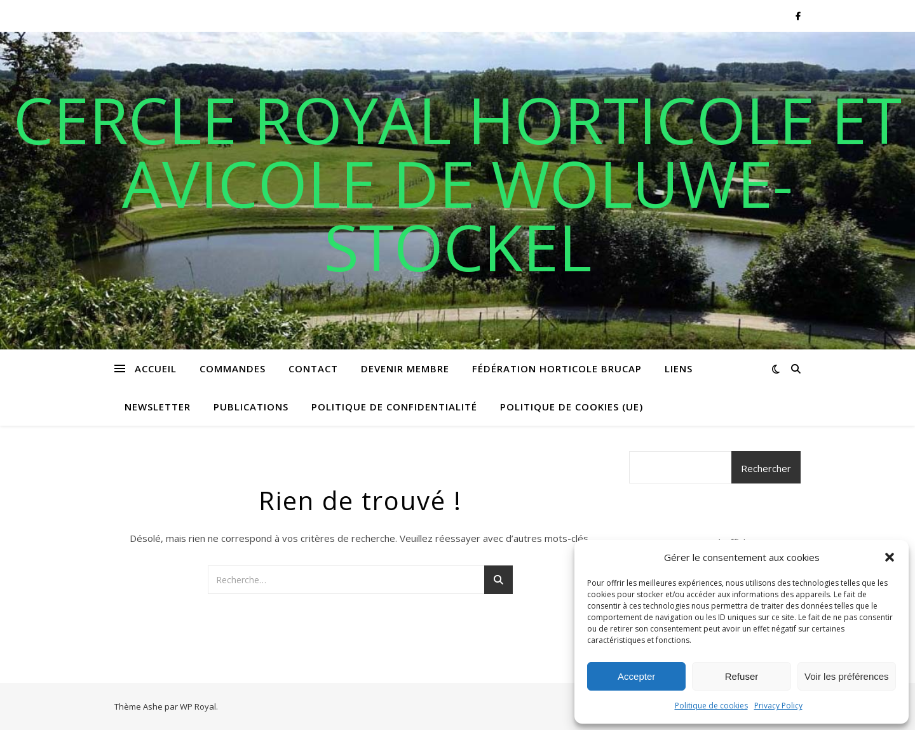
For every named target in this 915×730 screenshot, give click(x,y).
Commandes (233, 368)
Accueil (156, 368)
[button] (889, 557)
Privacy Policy (778, 705)
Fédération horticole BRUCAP (557, 368)
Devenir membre (405, 368)
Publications (251, 406)
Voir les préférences (846, 676)
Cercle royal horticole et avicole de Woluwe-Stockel (457, 183)
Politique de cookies (711, 705)
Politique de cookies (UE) (571, 406)
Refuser (742, 676)
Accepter (636, 676)
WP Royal (198, 706)
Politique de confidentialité (394, 406)
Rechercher (766, 468)
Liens (679, 368)
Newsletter (158, 406)
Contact (313, 368)
